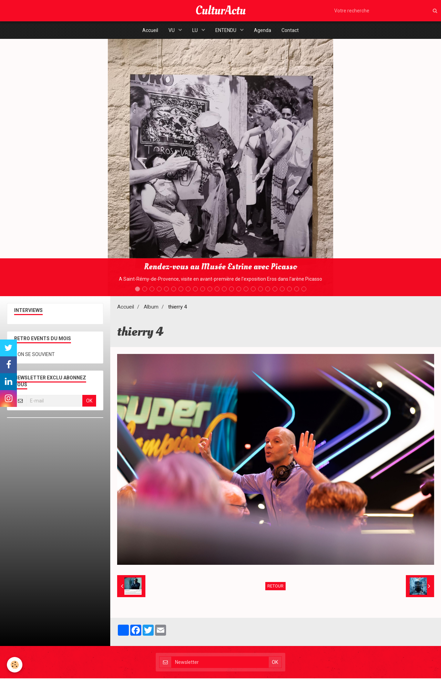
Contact (290, 30)
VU (172, 30)
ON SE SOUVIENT (36, 355)
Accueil (150, 30)
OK (89, 401)
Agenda (262, 30)
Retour (275, 586)
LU (195, 30)
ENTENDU (226, 30)
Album (151, 307)
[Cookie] (14, 664)
